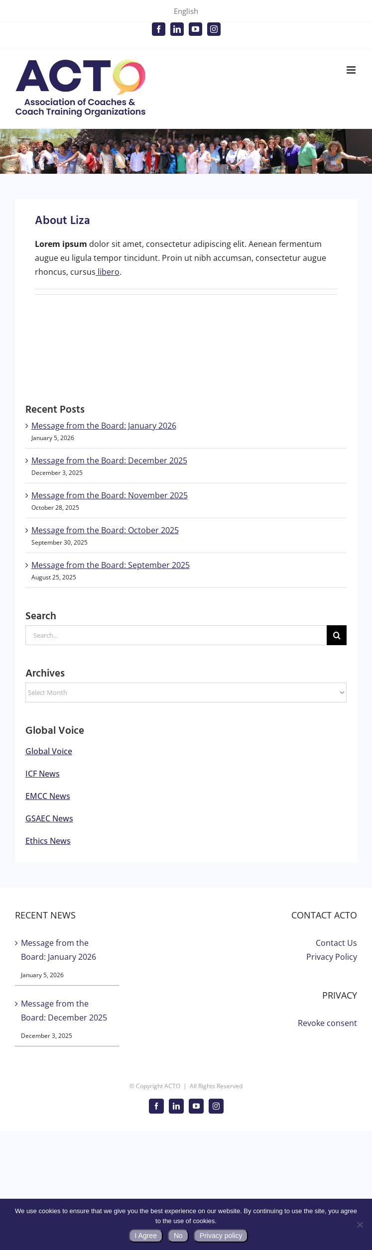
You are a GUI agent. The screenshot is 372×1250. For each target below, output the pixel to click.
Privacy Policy (331, 956)
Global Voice (48, 751)
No (178, 1236)
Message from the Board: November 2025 (109, 495)
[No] (360, 1225)
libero (108, 271)
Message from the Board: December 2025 (109, 460)
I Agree (146, 1236)
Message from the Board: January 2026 (103, 425)
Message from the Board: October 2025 (105, 530)
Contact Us (336, 942)
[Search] (337, 635)
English (186, 11)
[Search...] (176, 635)
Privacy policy (221, 1236)
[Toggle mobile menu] (352, 70)
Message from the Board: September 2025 (110, 565)
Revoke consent (327, 1023)
